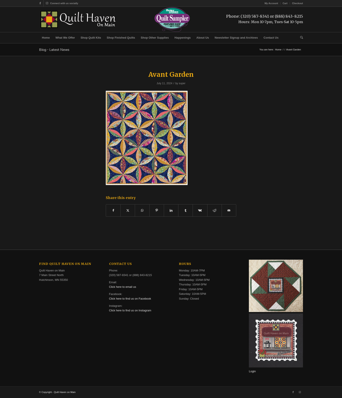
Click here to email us (122, 286)
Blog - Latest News (54, 49)
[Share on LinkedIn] (171, 210)
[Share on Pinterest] (157, 210)
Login (252, 371)
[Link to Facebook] (40, 3)
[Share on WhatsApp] (142, 210)
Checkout (297, 3)
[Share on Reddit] (214, 210)
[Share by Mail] (229, 210)
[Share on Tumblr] (185, 210)
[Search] (300, 37)
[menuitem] (271, 3)
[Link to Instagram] (47, 3)
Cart (285, 3)
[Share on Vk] (200, 210)
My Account (271, 3)
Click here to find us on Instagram (130, 310)
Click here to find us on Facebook (130, 298)
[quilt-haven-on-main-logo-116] (78, 19)
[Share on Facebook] (113, 210)
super (182, 83)
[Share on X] (128, 210)
